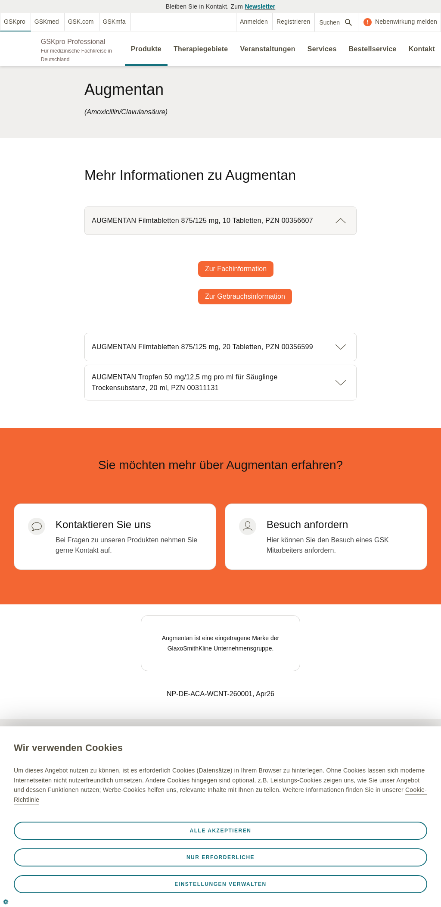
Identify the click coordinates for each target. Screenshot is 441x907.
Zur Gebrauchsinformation (245, 296)
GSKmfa (114, 21)
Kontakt (422, 49)
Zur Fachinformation (236, 268)
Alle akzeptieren (221, 831)
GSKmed (46, 21)
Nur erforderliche (220, 857)
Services (322, 49)
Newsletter (260, 6)
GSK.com (81, 21)
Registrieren (293, 21)
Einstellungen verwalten (220, 884)
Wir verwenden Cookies (68, 747)
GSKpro (14, 21)
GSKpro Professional (73, 41)
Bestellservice (373, 49)
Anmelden (254, 21)
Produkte (146, 49)
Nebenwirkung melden (406, 21)
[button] (220, 221)
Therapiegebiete (201, 49)
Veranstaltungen (267, 49)
